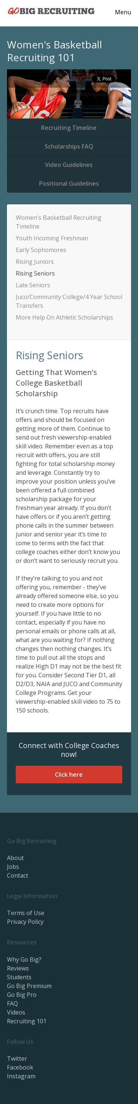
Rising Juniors (35, 262)
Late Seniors (33, 285)
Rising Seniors (35, 273)
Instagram (21, 1076)
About (15, 858)
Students (19, 977)
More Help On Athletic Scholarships (64, 317)
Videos (16, 1012)
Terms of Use (25, 913)
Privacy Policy (25, 922)
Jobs (13, 867)
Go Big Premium (29, 986)
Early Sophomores (41, 250)
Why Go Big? (24, 959)
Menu (123, 12)
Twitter (17, 1058)
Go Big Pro (22, 995)
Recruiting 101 (26, 1021)
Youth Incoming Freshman (52, 238)
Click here (69, 774)
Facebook (20, 1067)
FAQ (12, 1003)
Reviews (18, 968)
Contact (17, 875)
